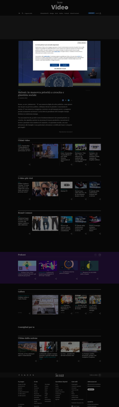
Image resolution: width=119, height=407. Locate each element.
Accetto (65, 65)
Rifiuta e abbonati (81, 42)
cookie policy (57, 51)
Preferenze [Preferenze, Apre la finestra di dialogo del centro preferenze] (54, 65)
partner (79, 56)
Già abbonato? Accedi (60, 68)
